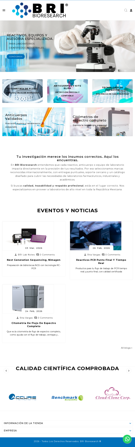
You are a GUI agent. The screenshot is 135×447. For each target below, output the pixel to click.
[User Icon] (131, 10)
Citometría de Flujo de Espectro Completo (45, 375)
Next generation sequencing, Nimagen (45, 331)
